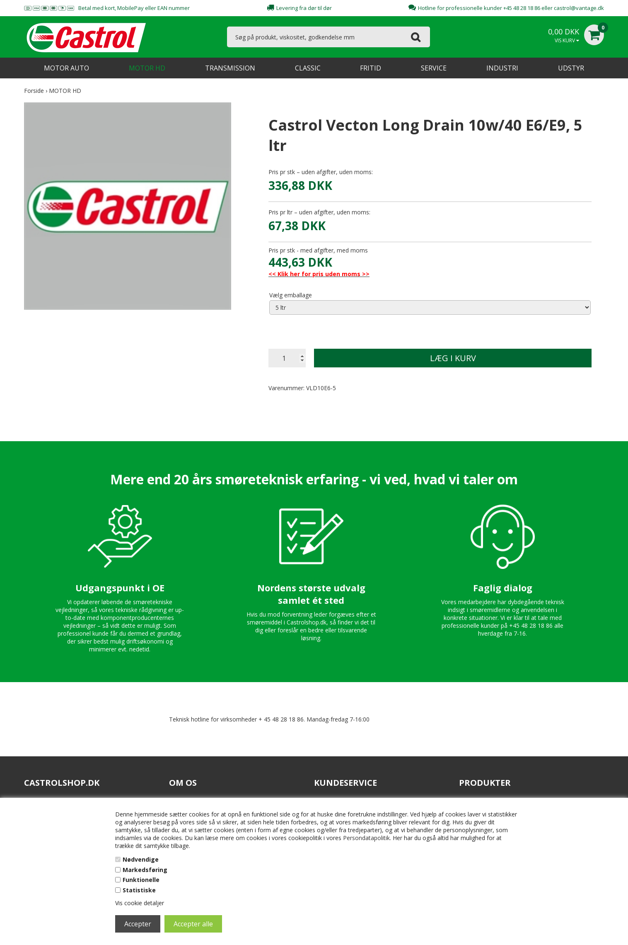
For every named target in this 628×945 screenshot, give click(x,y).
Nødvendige (141, 859)
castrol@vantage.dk (579, 8)
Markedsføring (145, 870)
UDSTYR (571, 68)
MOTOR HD (147, 68)
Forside (34, 91)
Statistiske (139, 890)
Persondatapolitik (366, 838)
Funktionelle (141, 880)
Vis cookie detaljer (139, 903)
